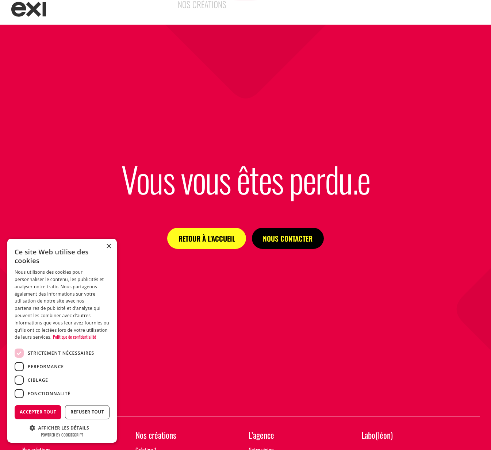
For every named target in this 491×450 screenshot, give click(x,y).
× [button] (108, 246)
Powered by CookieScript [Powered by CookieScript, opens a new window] (62, 435)
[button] (62, 427)
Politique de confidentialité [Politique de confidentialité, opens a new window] (74, 337)
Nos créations (155, 435)
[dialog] (62, 341)
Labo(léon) (377, 435)
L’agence (261, 435)
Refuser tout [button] (87, 412)
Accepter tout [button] (38, 412)
